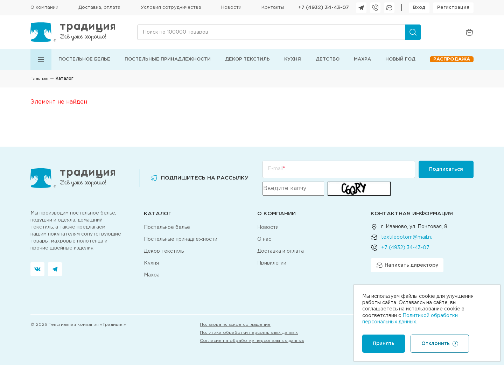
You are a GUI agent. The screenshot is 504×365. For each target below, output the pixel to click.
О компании (44, 7)
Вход (419, 7)
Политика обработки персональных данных (249, 333)
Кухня (292, 59)
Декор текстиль (247, 59)
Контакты (272, 7)
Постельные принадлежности (168, 59)
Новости (231, 7)
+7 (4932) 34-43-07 (323, 8)
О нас (264, 239)
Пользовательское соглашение (235, 325)
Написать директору (407, 265)
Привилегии (271, 263)
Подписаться (446, 169)
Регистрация (453, 7)
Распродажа (451, 59)
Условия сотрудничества (171, 7)
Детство (328, 59)
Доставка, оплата (99, 7)
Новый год (400, 59)
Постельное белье (84, 59)
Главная (39, 78)
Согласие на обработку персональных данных (252, 341)
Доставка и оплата (280, 251)
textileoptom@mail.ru (407, 237)
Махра (362, 59)
